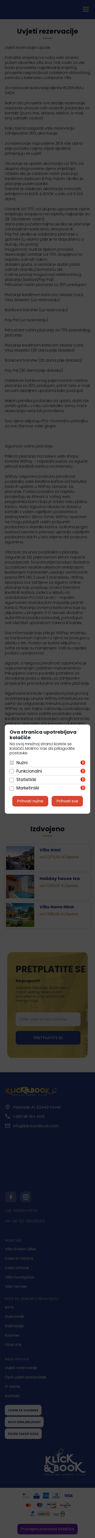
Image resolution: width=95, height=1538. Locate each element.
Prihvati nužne (30, 801)
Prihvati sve (67, 801)
